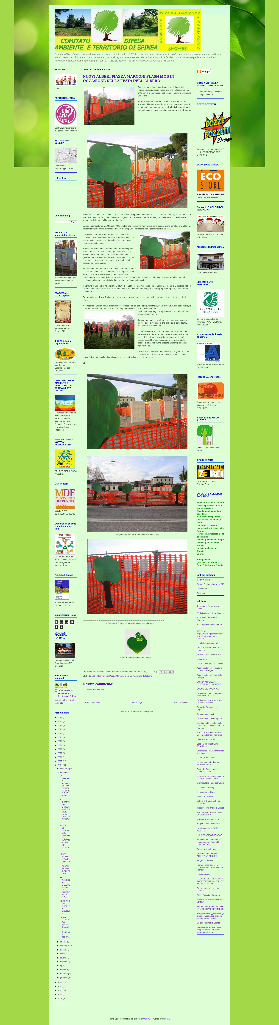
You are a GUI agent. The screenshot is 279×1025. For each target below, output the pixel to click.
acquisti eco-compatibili (207, 643)
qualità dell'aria (203, 874)
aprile (63, 965)
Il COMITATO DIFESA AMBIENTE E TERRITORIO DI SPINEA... (65, 810)
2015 (60, 761)
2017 (60, 753)
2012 (60, 986)
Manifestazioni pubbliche (208, 819)
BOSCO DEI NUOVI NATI (208, 689)
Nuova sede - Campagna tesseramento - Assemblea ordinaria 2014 (209, 842)
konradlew (145, 1019)
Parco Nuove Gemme (207, 849)
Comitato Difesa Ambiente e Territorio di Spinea (67, 693)
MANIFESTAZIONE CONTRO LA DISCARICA (210, 813)
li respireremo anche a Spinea (210, 808)
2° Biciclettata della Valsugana (210, 613)
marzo (63, 970)
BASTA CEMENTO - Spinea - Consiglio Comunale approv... (65, 927)
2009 (60, 998)
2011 (60, 990)
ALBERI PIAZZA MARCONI (209, 654)
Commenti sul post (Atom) (141, 712)
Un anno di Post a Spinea (208, 923)
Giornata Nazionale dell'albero (138, 676)
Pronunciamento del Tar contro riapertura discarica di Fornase (210, 867)
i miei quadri (202, 589)
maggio (63, 962)
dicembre (64, 768)
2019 (60, 745)
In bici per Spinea (205, 796)
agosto (63, 950)
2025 (60, 721)
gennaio (64, 977)
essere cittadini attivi (206, 757)
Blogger (165, 1019)
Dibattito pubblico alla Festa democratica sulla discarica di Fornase (210, 725)
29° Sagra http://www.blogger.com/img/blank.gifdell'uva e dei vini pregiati (210, 635)
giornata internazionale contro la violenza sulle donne (210, 777)
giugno (63, 958)
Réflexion (201, 593)
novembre (65, 772)
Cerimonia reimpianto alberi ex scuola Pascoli (209, 701)
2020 (60, 741)
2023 (60, 729)
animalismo (202, 659)
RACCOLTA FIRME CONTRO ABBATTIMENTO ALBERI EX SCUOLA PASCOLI (210, 881)
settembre (65, 946)
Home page (137, 702)
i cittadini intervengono (207, 787)
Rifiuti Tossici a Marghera (208, 895)
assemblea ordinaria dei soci (210, 663)
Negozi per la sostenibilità (208, 824)
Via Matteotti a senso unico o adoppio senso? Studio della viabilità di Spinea (210, 929)
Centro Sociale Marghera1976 (210, 584)
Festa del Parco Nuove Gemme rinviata (207, 770)
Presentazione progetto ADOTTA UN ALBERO (207, 854)
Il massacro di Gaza (206, 792)
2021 (60, 737)
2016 (60, 757)
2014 (60, 765)
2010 (60, 994)
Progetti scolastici (205, 860)
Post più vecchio (181, 702)
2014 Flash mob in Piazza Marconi (107, 676)
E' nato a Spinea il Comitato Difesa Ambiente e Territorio (209, 733)
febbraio (64, 973)
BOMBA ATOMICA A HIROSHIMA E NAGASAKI (209, 683)
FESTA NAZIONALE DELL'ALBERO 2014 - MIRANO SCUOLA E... (65, 887)
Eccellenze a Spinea (206, 739)
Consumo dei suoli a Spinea (209, 718)
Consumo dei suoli (205, 714)
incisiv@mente (203, 580)
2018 (60, 749)
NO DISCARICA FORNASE (209, 835)
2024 (60, 725)
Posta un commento (96, 689)
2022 (60, 733)
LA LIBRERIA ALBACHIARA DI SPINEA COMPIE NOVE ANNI (65, 786)
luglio (63, 954)
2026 (60, 717)
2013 (60, 982)
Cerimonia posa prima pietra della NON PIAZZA (210, 694)
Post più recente (92, 702)
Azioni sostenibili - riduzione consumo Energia (209, 669)
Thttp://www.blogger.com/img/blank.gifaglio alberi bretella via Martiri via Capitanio (210, 915)
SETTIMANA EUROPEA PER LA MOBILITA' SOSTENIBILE (210, 907)
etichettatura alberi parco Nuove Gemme (208, 763)
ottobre (63, 942)
